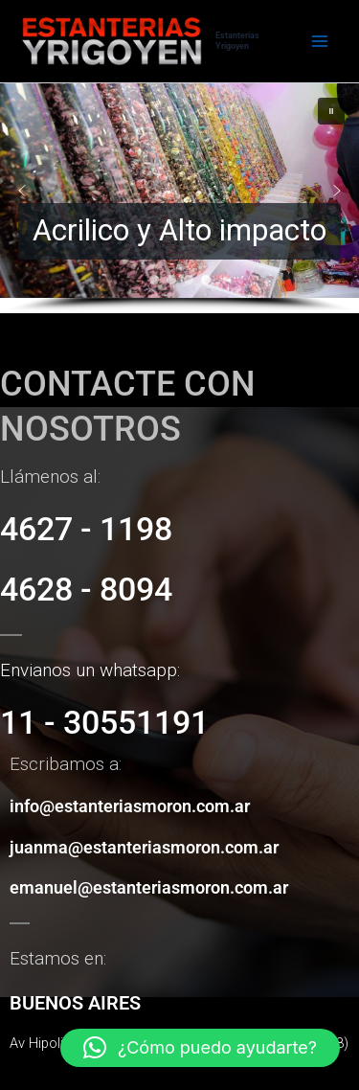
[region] (179, 198)
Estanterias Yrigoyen (237, 41)
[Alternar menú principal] (320, 41)
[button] (179, 190)
